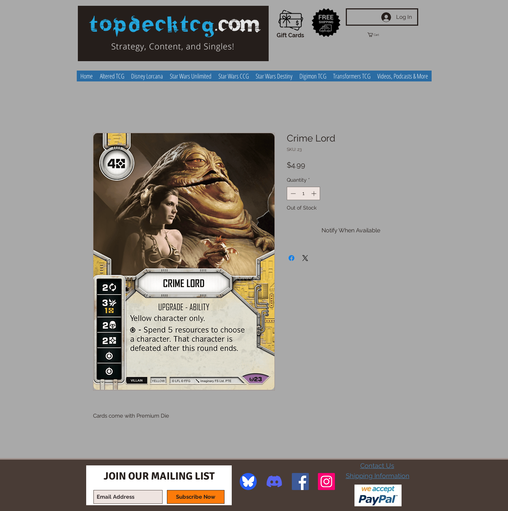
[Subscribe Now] (195, 497)
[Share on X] (305, 258)
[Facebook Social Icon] (300, 481)
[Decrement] (292, 193)
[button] (380, 35)
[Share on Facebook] (291, 258)
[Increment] (314, 193)
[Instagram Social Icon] (326, 481)
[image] (248, 481)
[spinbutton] (303, 193)
